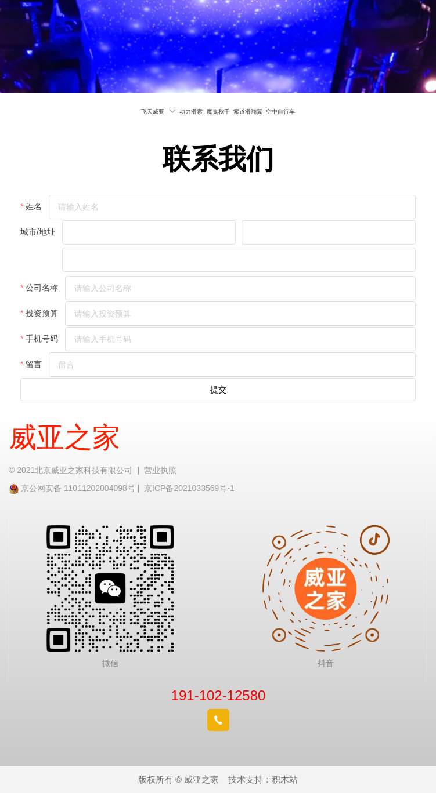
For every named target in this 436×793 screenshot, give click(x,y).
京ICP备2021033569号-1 (189, 488)
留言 (34, 364)
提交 (218, 389)
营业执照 (160, 470)
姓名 (34, 206)
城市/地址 (37, 232)
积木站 (285, 779)
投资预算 (42, 313)
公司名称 (42, 287)
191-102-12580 (218, 695)
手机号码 (42, 338)
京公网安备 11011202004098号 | (82, 488)
